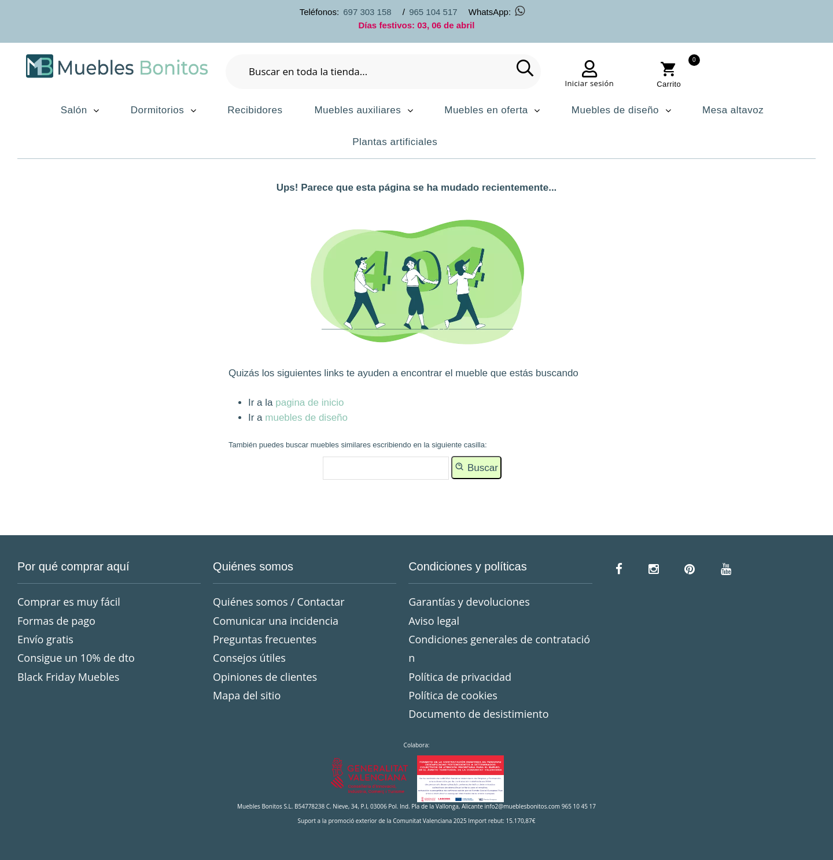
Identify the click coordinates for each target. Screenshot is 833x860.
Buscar (476, 467)
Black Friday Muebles (68, 677)
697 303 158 (367, 12)
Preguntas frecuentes (264, 639)
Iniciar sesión (589, 83)
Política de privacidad (459, 677)
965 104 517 (433, 12)
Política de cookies (452, 695)
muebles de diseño (306, 417)
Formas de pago (56, 621)
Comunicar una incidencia (275, 621)
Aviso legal (433, 621)
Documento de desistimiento (478, 714)
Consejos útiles (249, 658)
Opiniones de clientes (265, 677)
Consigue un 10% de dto (76, 658)
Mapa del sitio (247, 695)
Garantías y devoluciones (469, 602)
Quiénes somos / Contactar (279, 602)
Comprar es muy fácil (68, 602)
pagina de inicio (309, 402)
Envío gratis (45, 639)
